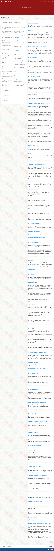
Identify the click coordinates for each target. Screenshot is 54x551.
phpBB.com (35, 128)
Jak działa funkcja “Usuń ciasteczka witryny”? (7, 37)
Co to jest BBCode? (4, 88)
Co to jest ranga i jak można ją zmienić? (6, 55)
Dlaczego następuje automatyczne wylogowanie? (7, 35)
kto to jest (41, 526)
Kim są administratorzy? (17, 22)
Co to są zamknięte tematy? (5, 100)
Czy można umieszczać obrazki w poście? (7, 93)
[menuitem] (52, 1)
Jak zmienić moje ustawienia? (5, 40)
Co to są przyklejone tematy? (5, 98)
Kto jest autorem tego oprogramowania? (18, 81)
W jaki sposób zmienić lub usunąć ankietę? (7, 71)
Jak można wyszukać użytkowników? (18, 58)
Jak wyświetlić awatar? (4, 53)
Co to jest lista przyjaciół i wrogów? (18, 46)
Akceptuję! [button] (50, 549)
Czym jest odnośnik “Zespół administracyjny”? (19, 35)
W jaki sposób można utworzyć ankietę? (6, 68)
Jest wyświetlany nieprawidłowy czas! (6, 45)
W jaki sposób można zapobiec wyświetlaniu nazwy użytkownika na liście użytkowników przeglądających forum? (7, 43)
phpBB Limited (49, 512)
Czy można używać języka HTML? (6, 90)
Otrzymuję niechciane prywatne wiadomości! (19, 40)
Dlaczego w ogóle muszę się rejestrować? (7, 22)
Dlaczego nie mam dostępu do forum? (6, 73)
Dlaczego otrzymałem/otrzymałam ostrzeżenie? (7, 76)
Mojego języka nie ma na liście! (5, 49)
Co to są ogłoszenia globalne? (5, 95)
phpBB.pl (31, 128)
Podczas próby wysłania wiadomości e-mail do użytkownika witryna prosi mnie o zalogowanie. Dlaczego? (7, 58)
